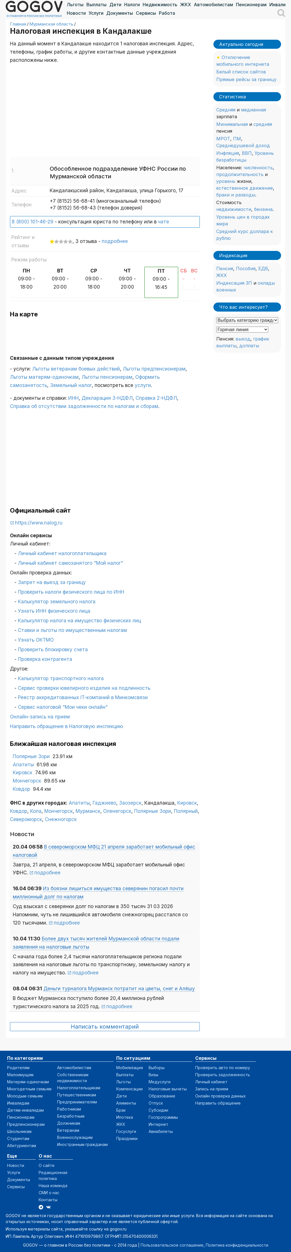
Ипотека (124, 1117)
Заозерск (130, 803)
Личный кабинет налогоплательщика (62, 553)
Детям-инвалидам (25, 1110)
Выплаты (96, 4)
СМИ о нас (49, 1192)
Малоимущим (20, 1074)
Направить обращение (218, 1103)
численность (258, 167)
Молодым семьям (25, 1096)
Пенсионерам (251, 4)
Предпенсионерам (26, 1124)
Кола (35, 811)
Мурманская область (51, 24)
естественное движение (244, 188)
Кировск (22, 772)
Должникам (68, 1123)
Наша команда (53, 1185)
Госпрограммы (163, 1117)
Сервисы (146, 13)
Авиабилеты (161, 1131)
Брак (121, 1110)
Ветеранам (68, 1130)
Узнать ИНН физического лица (54, 611)
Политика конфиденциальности (237, 1245)
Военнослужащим (75, 1137)
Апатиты (23, 764)
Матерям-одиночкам (28, 1081)
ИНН (73, 398)
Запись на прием (211, 1088)
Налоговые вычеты (168, 1088)
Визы (153, 1074)
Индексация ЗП (234, 283)
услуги (143, 385)
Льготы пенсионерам (107, 377)
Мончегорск (27, 781)
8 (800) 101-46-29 (32, 222)
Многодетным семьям (29, 1088)
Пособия (245, 268)
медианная (253, 110)
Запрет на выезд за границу (52, 582)
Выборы (157, 1067)
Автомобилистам (213, 4)
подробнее (115, 241)
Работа (167, 13)
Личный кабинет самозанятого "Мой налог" (70, 563)
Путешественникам (76, 1094)
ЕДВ (263, 268)
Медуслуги (160, 1081)
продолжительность (239, 174)
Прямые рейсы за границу (246, 79)
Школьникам (19, 1131)
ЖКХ (185, 4)
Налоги (132, 4)
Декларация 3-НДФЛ (107, 398)
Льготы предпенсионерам (154, 369)
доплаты (249, 345)
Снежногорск (61, 819)
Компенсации (129, 1088)
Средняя (225, 110)
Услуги (96, 13)
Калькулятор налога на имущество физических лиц (79, 620)
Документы (119, 13)
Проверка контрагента (45, 659)
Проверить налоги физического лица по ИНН (71, 592)
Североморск (26, 819)
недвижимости (233, 209)
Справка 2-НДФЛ (156, 398)
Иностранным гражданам (82, 1144)
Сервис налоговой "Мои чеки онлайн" (63, 707)
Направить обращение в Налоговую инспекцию (66, 726)
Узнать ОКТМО (36, 640)
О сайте (47, 1165)
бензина (263, 209)
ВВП (247, 153)
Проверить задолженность (222, 1074)
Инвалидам (18, 1103)
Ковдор (21, 789)
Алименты (126, 1103)
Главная (18, 24)
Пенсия (224, 268)
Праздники (127, 1138)
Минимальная (232, 124)
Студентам (18, 1138)
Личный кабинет (211, 1081)
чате (163, 222)
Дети (115, 4)
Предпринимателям (77, 1101)
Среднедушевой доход (243, 145)
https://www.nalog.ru (39, 523)
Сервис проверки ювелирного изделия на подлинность (84, 688)
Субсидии (158, 1110)
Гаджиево (104, 803)
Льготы (75, 4)
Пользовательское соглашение (172, 1245)
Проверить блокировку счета (53, 649)
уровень (225, 181)
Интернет (158, 1124)
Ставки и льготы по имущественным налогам (72, 630)
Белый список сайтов (241, 72)
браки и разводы (235, 195)
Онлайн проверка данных (220, 1096)
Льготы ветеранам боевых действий (76, 369)
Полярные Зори (31, 756)
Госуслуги (126, 1131)
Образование (162, 1096)
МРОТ (223, 138)
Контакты (48, 1199)
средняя (262, 124)
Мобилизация (129, 1067)
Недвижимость (160, 4)
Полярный (186, 811)
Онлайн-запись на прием (40, 717)
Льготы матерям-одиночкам (44, 377)
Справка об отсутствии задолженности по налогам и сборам (84, 406)
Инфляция (227, 153)
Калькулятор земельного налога (56, 601)
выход (243, 339)
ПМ (237, 138)
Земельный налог (71, 385)
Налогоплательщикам (78, 1087)
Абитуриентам (21, 1145)
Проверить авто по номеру (222, 1067)
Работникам (69, 1109)
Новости (76, 13)
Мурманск (88, 811)
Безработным (70, 1116)
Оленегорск (117, 811)
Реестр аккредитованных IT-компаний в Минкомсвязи (83, 697)
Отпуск (156, 1103)
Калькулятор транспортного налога (61, 678)
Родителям (18, 1067)
